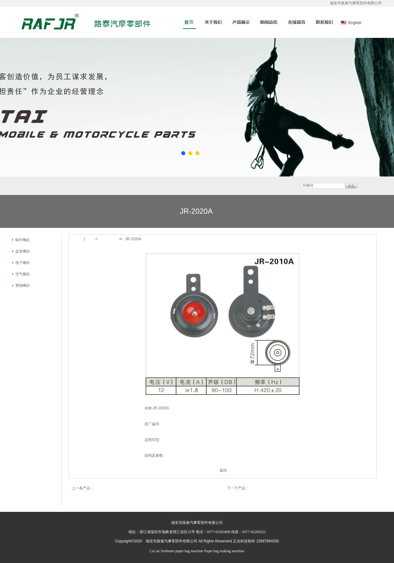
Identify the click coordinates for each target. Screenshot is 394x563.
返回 (223, 470)
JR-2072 (101, 488)
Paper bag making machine (224, 551)
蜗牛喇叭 (22, 240)
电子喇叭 (22, 263)
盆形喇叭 (22, 251)
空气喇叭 (22, 274)
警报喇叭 (22, 285)
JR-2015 (256, 488)
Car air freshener (162, 551)
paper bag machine (189, 551)
